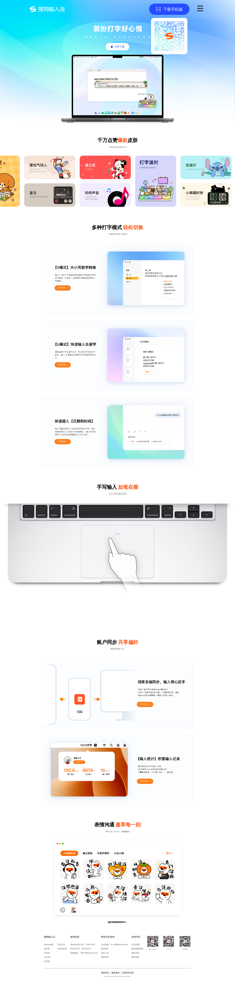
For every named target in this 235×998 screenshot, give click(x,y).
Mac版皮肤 (62, 949)
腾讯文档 (135, 953)
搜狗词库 (105, 957)
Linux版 (47, 957)
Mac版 (47, 949)
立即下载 (119, 46)
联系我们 (105, 949)
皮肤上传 (105, 953)
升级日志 (61, 945)
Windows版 (48, 945)
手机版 (47, 953)
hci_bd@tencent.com (119, 945)
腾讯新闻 (135, 957)
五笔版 (47, 961)
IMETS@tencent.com (89, 953)
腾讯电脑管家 (137, 949)
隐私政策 (115, 973)
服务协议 (105, 973)
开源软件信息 (128, 973)
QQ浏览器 (135, 945)
